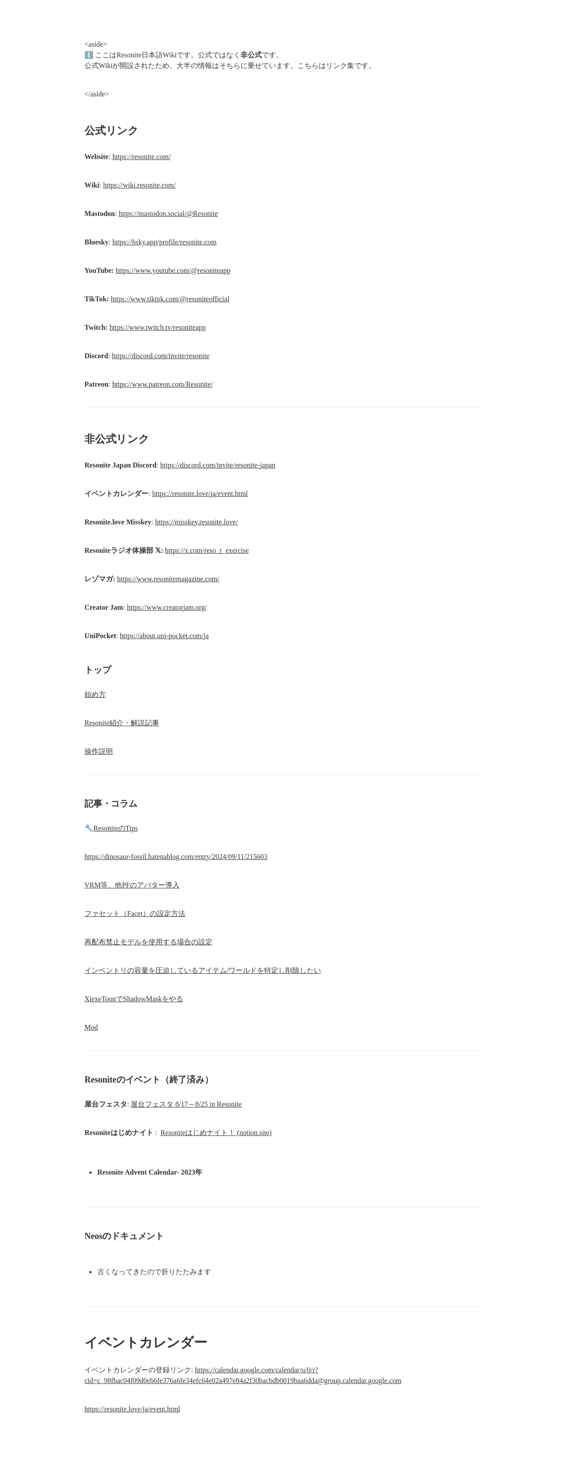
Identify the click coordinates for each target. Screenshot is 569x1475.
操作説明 (98, 751)
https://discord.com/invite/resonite (160, 356)
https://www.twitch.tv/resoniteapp (157, 327)
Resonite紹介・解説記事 (121, 723)
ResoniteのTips (115, 828)
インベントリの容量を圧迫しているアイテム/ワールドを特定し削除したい (202, 970)
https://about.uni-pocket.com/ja (164, 636)
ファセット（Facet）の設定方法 (134, 913)
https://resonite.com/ (141, 156)
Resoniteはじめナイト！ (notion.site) (216, 1132)
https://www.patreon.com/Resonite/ (162, 384)
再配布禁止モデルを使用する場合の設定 (148, 942)
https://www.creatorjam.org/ (167, 607)
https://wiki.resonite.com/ (139, 185)
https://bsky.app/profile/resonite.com (164, 242)
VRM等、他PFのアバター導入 (132, 885)
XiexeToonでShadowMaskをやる (133, 999)
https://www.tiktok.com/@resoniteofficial (170, 299)
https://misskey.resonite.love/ (196, 522)
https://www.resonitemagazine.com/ (168, 579)
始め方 (95, 694)
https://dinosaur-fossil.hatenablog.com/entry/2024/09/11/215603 (175, 856)
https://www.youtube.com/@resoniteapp (173, 270)
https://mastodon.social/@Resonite (168, 213)
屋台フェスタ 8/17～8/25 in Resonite (186, 1104)
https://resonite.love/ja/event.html (200, 493)
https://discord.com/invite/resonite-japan (217, 465)
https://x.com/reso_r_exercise (207, 550)
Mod (91, 1027)
